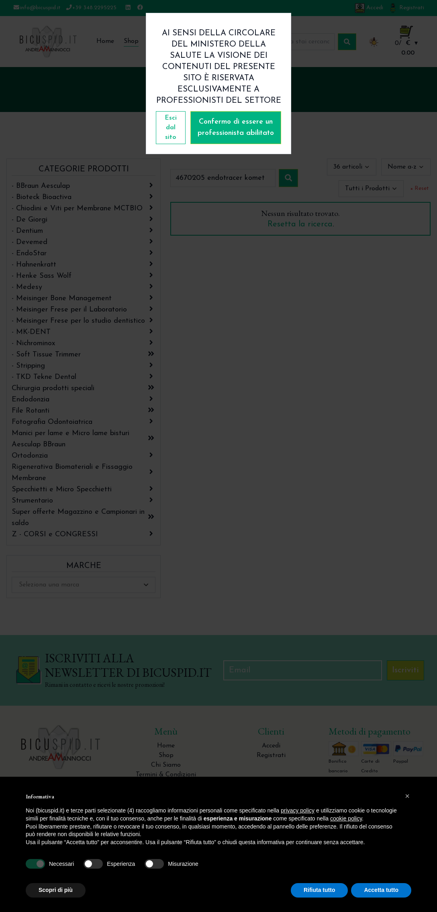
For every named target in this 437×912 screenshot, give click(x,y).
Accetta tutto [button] (381, 890)
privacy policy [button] (297, 810)
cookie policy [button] (346, 818)
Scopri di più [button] (56, 890)
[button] (407, 796)
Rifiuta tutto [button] (319, 890)
